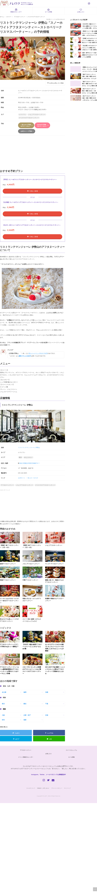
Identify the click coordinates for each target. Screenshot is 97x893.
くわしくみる (33, 191)
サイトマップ (67, 788)
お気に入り (81, 11)
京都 (46, 715)
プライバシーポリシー (56, 788)
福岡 (24, 692)
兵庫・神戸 (27, 715)
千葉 (46, 704)
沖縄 (46, 692)
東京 (3, 704)
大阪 (3, 715)
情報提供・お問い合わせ (43, 788)
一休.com (29, 478)
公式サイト (21, 478)
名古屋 (4, 692)
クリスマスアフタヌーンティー (29, 118)
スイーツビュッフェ (71, 750)
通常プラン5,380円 (25, 356)
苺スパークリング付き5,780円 (38, 353)
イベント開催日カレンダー (25, 757)
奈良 (3, 720)
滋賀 (24, 720)
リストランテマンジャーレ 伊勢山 (29, 447)
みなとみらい (28, 457)
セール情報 (48, 11)
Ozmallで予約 (42, 125)
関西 (4, 709)
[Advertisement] (32, 153)
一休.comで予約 (26, 125)
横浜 (20, 457)
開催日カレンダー (16, 11)
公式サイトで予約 (26, 131)
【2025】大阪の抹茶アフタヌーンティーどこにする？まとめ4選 (32, 646)
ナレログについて (30, 788)
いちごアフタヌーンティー (36, 114)
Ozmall (35, 478)
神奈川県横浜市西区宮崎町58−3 (29, 463)
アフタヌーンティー (7, 485)
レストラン (22, 114)
